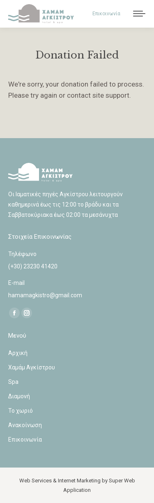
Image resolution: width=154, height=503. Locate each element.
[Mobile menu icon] (139, 13)
